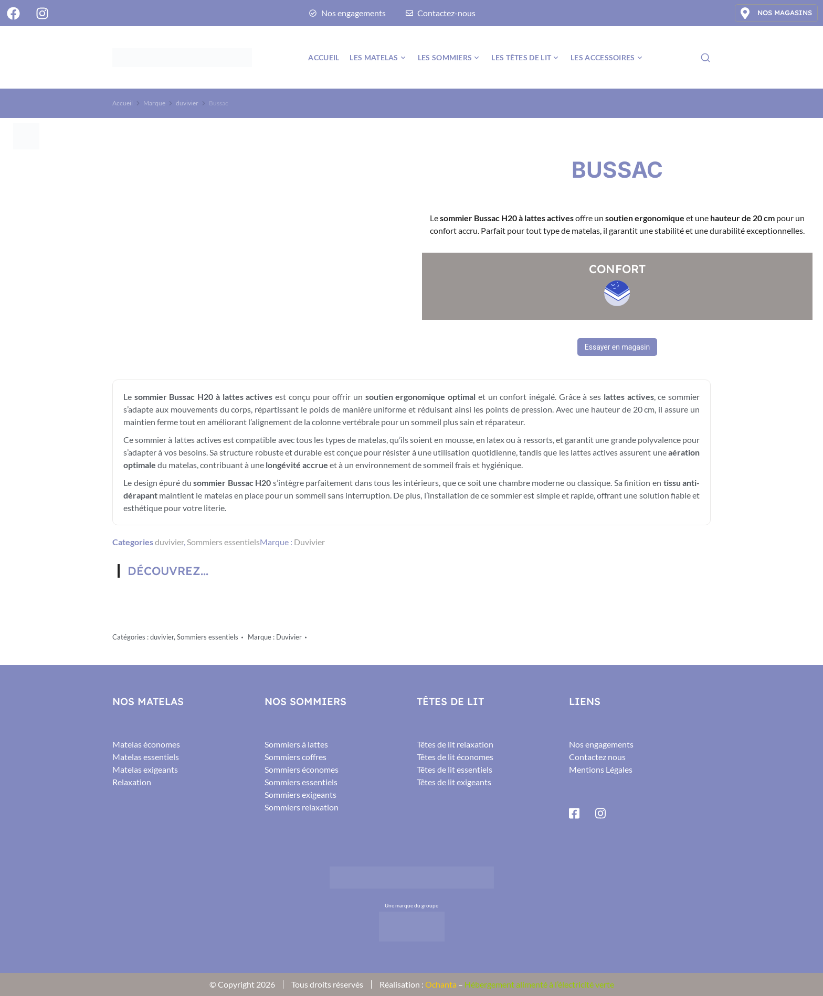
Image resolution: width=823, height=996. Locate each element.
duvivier (169, 542)
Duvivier (309, 542)
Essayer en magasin (617, 347)
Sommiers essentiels (223, 542)
